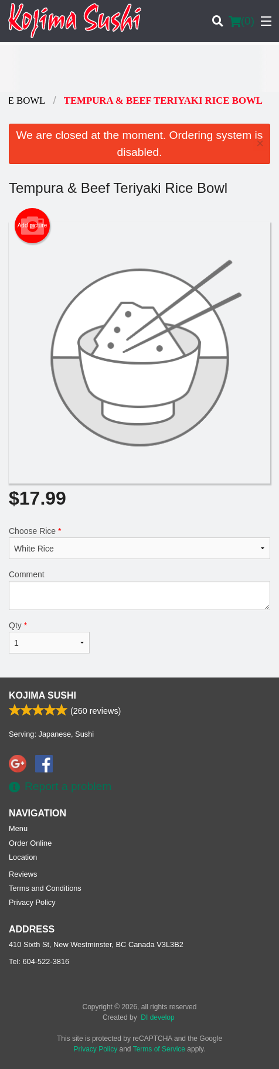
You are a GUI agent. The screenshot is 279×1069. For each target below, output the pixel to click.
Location (23, 857)
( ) (241, 21)
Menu (18, 828)
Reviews (23, 874)
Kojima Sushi (42, 695)
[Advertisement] (139, 68)
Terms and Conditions (45, 888)
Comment (139, 590)
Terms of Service (159, 1049)
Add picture (32, 225)
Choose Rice (139, 542)
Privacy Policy (32, 902)
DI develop (157, 1017)
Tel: (39, 961)
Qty (49, 637)
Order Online (30, 843)
